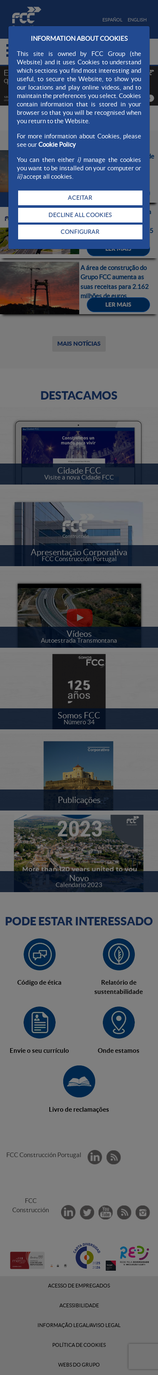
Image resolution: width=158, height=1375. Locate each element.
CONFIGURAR (80, 231)
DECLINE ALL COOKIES (80, 215)
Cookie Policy (57, 144)
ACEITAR (80, 197)
